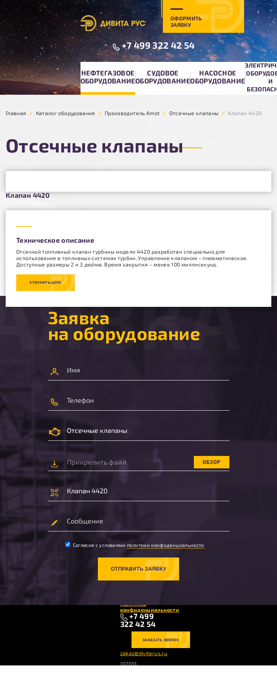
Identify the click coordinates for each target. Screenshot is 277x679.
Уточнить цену (45, 282)
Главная (16, 113)
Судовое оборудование (162, 77)
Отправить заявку (138, 569)
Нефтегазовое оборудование (107, 77)
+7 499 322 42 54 (158, 45)
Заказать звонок (160, 639)
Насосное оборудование (217, 77)
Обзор (212, 462)
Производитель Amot (132, 113)
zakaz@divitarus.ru (143, 653)
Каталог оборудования (65, 113)
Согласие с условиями (134, 545)
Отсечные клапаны (194, 113)
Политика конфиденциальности (149, 606)
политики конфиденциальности (165, 545)
